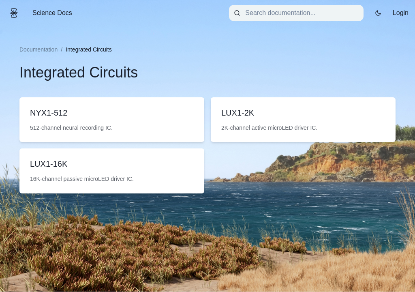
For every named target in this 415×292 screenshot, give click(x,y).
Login (401, 12)
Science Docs (52, 12)
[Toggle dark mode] (378, 13)
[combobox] (296, 13)
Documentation (38, 49)
